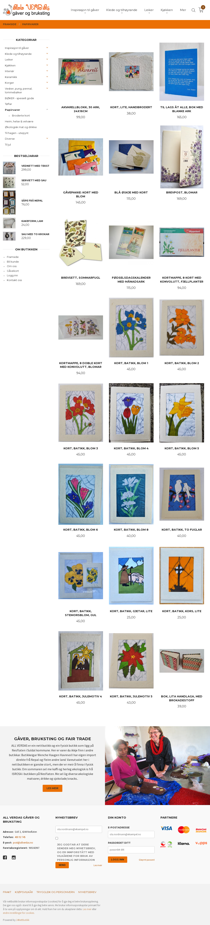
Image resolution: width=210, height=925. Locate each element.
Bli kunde (13, 261)
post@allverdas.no (23, 842)
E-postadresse (119, 827)
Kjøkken (10, 65)
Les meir (52, 788)
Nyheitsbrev (87, 892)
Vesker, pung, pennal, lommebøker (18, 90)
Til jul (8, 144)
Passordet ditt (119, 842)
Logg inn (12, 275)
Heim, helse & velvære (19, 121)
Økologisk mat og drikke (21, 127)
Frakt (7, 892)
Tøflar (8, 103)
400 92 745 (20, 837)
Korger (9, 82)
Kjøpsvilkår (24, 892)
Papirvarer (12, 109)
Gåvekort (13, 270)
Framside (13, 256)
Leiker (9, 59)
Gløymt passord (147, 859)
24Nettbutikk (22, 920)
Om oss (12, 266)
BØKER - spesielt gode (19, 98)
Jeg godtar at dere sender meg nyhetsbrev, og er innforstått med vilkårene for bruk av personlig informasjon (76, 852)
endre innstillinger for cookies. (19, 913)
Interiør (9, 71)
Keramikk (11, 77)
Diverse (10, 138)
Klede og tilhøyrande (18, 53)
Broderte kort (21, 115)
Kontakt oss (14, 280)
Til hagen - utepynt (17, 133)
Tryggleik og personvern (56, 892)
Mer (183, 10)
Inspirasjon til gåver (17, 47)
